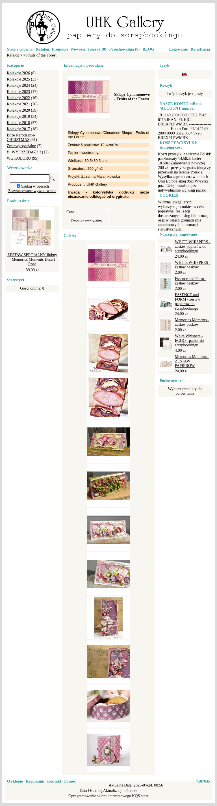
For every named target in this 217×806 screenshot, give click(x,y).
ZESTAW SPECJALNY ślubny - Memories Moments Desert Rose (32, 259)
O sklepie (15, 781)
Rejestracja (200, 49)
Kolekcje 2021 (18, 104)
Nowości (78, 49)
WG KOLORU (19, 158)
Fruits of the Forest (41, 55)
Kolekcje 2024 (18, 85)
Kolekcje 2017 (18, 129)
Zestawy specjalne (21, 146)
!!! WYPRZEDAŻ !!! (24, 152)
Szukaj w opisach (35, 186)
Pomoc (69, 781)
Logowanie (178, 49)
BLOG (148, 49)
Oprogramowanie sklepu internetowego (99, 796)
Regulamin (35, 781)
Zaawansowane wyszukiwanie (32, 191)
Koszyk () (97, 49)
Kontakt (54, 781)
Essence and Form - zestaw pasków (190, 281)
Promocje (60, 49)
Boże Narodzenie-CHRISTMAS (21, 137)
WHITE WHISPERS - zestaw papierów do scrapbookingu (193, 246)
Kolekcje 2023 (18, 92)
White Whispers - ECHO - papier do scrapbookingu (189, 340)
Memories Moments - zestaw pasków (192, 322)
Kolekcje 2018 (18, 123)
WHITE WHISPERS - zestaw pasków (193, 264)
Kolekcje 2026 (18, 73)
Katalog (42, 49)
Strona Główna (19, 49)
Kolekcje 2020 (18, 110)
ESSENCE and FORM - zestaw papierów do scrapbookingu (187, 301)
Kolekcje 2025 (18, 79)
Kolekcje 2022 (18, 98)
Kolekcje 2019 (18, 116)
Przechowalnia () (124, 49)
